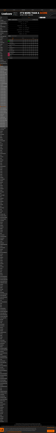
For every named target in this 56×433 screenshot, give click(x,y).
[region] (28, 430)
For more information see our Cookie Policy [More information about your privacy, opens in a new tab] (14, 431)
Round (15, 17)
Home (23, 38)
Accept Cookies (50, 430)
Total (13, 38)
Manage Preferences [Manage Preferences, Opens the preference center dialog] (50, 427)
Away (33, 38)
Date (29, 17)
